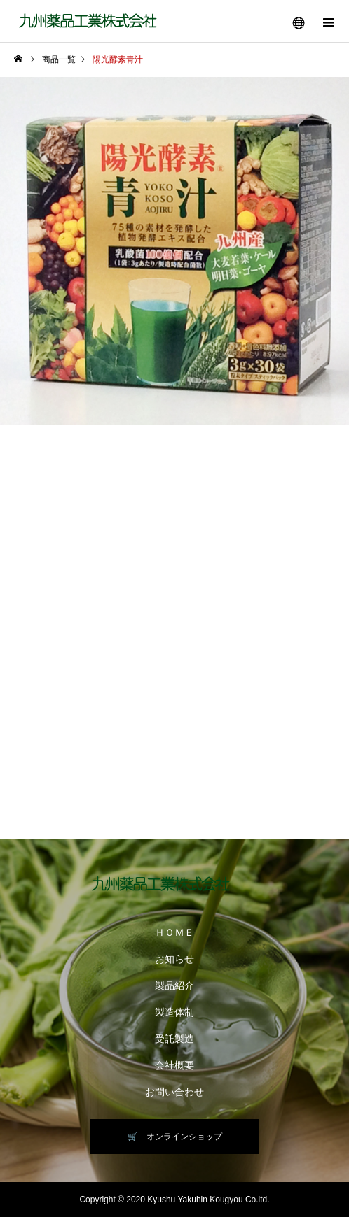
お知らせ (174, 959)
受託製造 (174, 1038)
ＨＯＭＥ (174, 932)
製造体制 (174, 1012)
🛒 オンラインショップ (175, 1136)
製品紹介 (174, 985)
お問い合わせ (174, 1091)
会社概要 (174, 1065)
